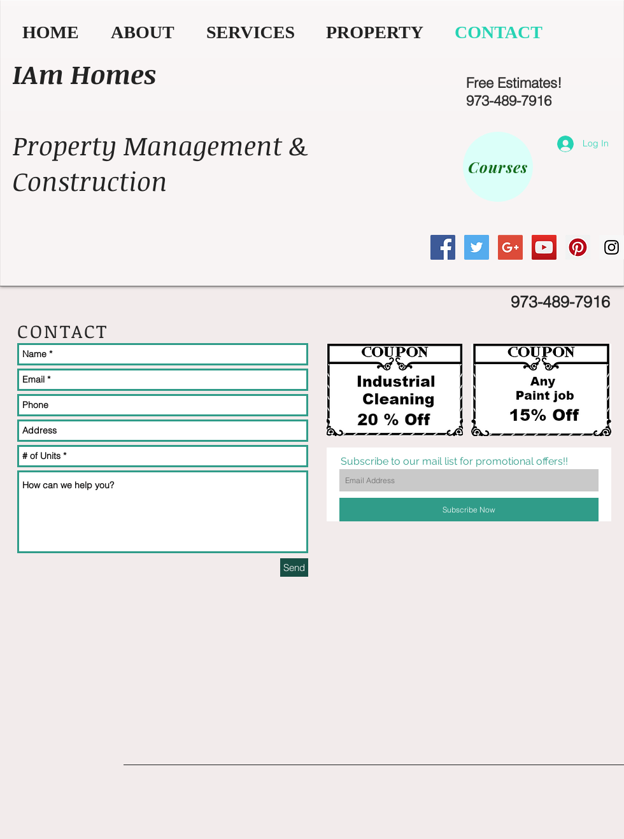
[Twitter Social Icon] (476, 247)
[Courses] (498, 167)
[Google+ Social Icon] (510, 247)
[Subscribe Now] (469, 509)
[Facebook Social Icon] (442, 247)
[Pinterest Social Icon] (577, 247)
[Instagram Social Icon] (611, 247)
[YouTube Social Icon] (544, 247)
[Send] (294, 567)
